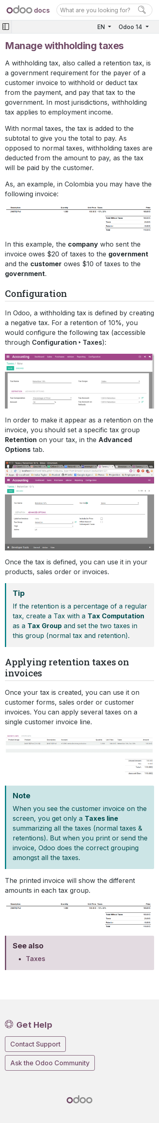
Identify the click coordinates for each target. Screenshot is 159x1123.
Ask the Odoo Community (50, 1063)
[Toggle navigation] (5, 26)
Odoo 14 (131, 26)
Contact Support (35, 1044)
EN (102, 26)
